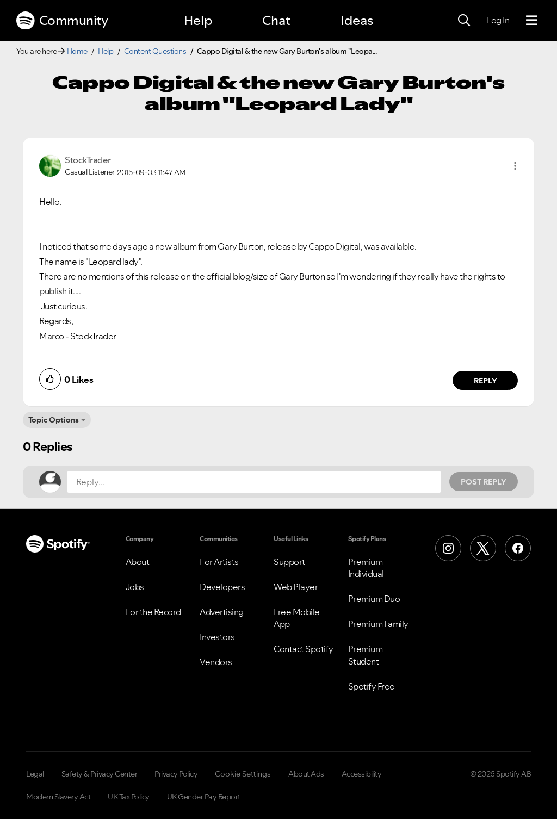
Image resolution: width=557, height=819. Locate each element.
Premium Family (378, 624)
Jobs (135, 587)
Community (62, 20)
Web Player (296, 587)
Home (77, 51)
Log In (498, 20)
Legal (35, 774)
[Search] (464, 21)
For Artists (219, 562)
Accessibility (362, 774)
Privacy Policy (175, 774)
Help (198, 20)
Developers (222, 587)
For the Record (153, 612)
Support (289, 562)
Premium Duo (374, 599)
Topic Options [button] (53, 419)
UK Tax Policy (129, 797)
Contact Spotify (303, 649)
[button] (515, 166)
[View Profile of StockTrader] (88, 160)
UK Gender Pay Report (203, 797)
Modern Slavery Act (58, 797)
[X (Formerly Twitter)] (483, 548)
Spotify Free (371, 686)
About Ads (306, 774)
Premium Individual (366, 568)
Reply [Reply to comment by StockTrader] (485, 380)
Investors (217, 637)
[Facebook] (518, 548)
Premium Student (365, 655)
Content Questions (155, 51)
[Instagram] (448, 548)
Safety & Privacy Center (99, 774)
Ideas (357, 20)
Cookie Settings (243, 774)
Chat (276, 20)
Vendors (216, 662)
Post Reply (483, 481)
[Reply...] (254, 482)
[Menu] (532, 20)
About (138, 562)
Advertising (222, 612)
